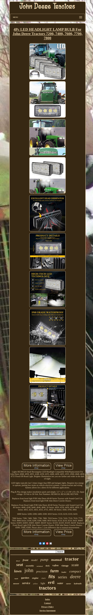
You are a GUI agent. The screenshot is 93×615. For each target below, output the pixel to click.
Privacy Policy (47, 607)
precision (41, 571)
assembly (30, 566)
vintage (65, 565)
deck (47, 566)
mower (16, 583)
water (60, 583)
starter (68, 584)
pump (44, 560)
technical (40, 566)
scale (75, 565)
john (28, 570)
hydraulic (78, 584)
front (25, 560)
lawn (18, 571)
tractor (72, 559)
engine (35, 578)
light (43, 583)
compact (75, 571)
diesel (18, 561)
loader (63, 572)
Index (47, 599)
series (62, 577)
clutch (43, 578)
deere (75, 576)
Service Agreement (47, 611)
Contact (47, 603)
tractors (47, 588)
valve (55, 565)
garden (25, 577)
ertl (51, 582)
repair (16, 578)
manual (56, 560)
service (26, 583)
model (34, 560)
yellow (35, 584)
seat (19, 564)
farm (54, 571)
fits (51, 576)
